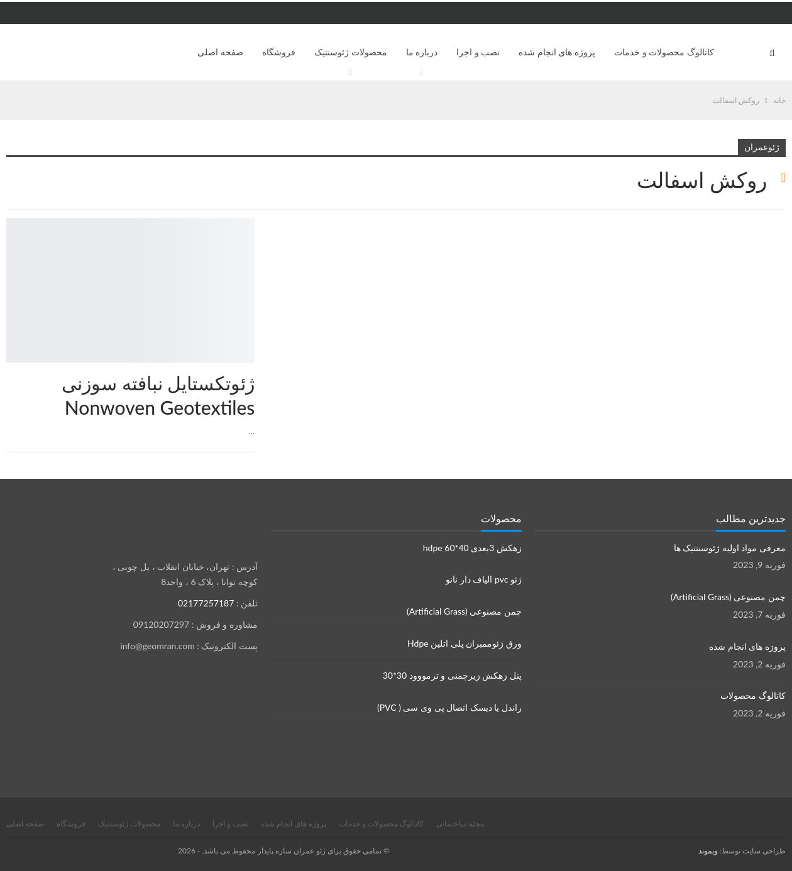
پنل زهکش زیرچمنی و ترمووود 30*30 (452, 675)
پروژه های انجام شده (557, 52)
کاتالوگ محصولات (753, 695)
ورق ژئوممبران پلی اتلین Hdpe (464, 643)
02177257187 (206, 603)
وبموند (708, 850)
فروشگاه (278, 52)
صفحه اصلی (220, 52)
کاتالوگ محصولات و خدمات (664, 52)
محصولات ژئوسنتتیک (10, 219)
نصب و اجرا (478, 52)
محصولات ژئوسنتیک (350, 52)
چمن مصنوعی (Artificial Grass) (464, 611)
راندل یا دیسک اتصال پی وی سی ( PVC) (449, 707)
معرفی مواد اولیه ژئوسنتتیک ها (730, 547)
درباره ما (422, 52)
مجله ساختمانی (460, 823)
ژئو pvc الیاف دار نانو (484, 579)
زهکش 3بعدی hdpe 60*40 (472, 547)
